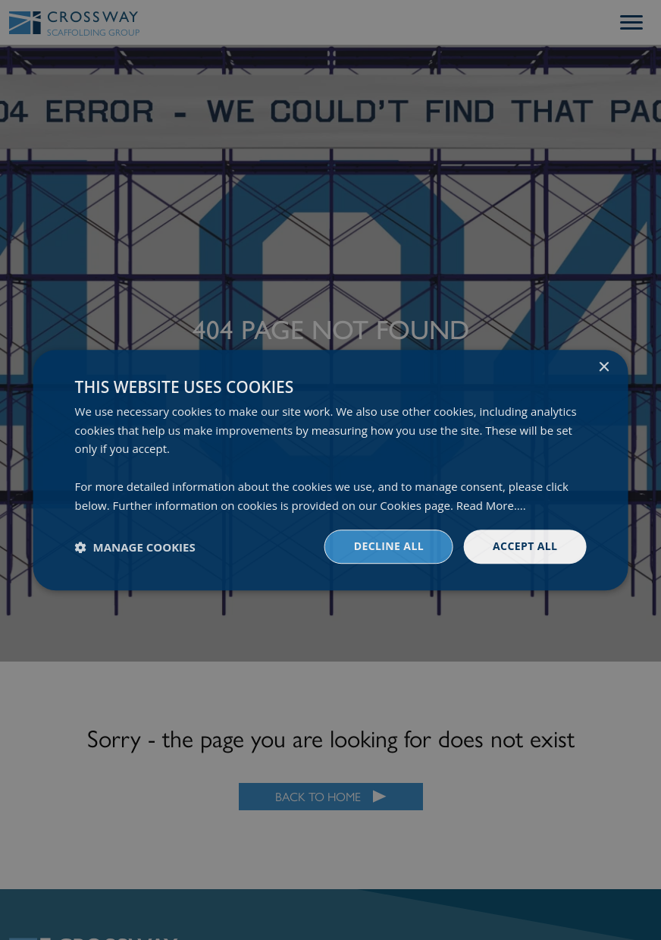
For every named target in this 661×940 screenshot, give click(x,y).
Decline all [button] (389, 546)
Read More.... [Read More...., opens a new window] (491, 505)
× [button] (603, 367)
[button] (135, 547)
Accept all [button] (525, 546)
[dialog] (330, 470)
